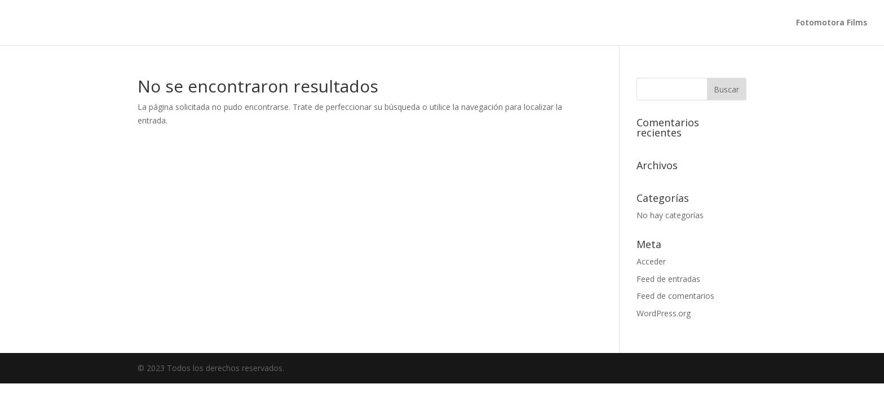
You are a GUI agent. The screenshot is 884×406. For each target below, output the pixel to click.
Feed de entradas (668, 278)
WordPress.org (664, 313)
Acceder (651, 261)
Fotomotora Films (831, 23)
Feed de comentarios (675, 295)
